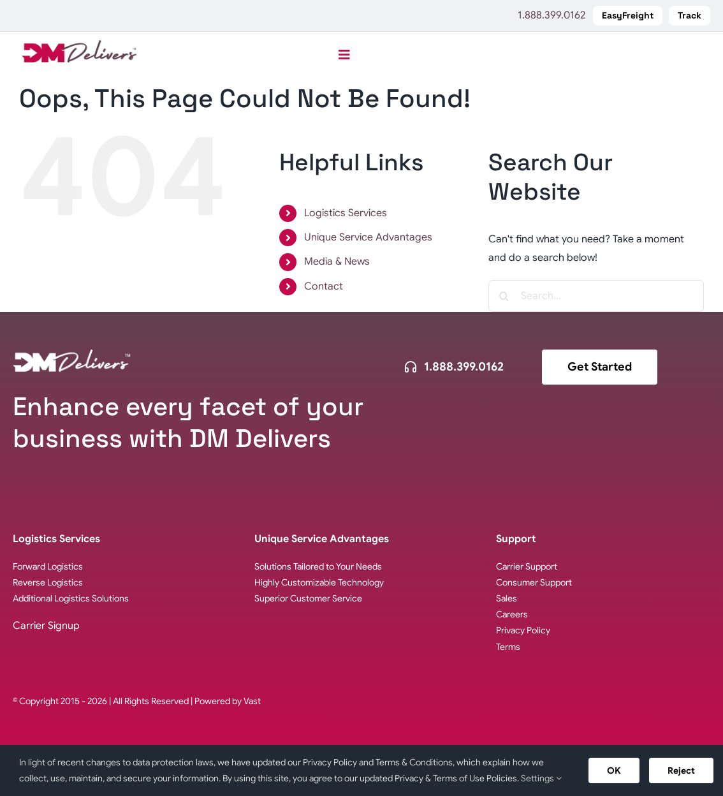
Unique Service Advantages (368, 237)
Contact (323, 286)
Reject (681, 770)
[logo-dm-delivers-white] (72, 354)
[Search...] (596, 296)
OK (614, 770)
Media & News (337, 261)
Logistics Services (345, 213)
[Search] (504, 296)
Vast (252, 701)
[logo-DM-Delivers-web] (79, 45)
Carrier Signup (46, 625)
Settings (541, 778)
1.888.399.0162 (551, 15)
